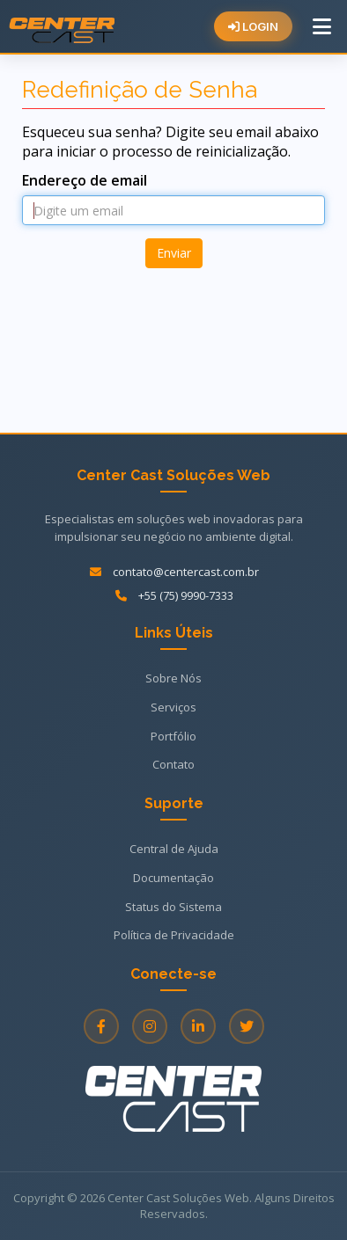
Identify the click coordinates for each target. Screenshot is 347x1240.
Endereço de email (84, 180)
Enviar (174, 252)
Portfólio (173, 736)
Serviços (173, 707)
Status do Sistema (173, 907)
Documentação (173, 878)
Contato (173, 764)
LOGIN (253, 26)
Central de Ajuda (173, 849)
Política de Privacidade (174, 935)
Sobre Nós (173, 678)
